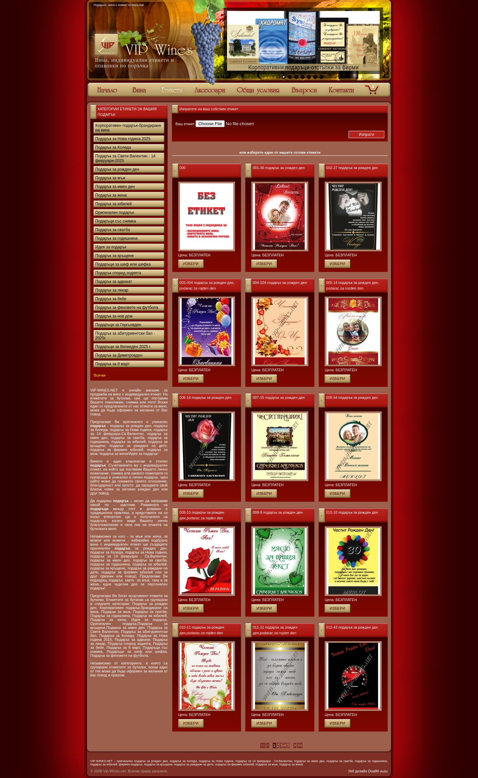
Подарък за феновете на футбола (126, 307)
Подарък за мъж (110, 178)
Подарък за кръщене (114, 255)
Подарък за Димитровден (118, 355)
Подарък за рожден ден (117, 169)
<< (263, 745)
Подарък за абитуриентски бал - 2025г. (125, 335)
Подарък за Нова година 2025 (122, 138)
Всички (100, 375)
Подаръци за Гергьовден (118, 324)
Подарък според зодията (118, 273)
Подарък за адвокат (113, 281)
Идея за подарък (110, 247)
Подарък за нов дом (113, 316)
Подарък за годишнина (116, 238)
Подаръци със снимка (115, 221)
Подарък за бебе (110, 299)
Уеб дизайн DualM (368, 771)
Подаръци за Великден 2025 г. (123, 346)
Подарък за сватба (112, 229)
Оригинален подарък (114, 212)
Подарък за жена (111, 195)
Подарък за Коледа (113, 147)
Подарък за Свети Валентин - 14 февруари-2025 (125, 158)
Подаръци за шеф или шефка (123, 264)
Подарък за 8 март (112, 364)
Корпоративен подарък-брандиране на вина (128, 127)
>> (299, 745)
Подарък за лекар (111, 290)
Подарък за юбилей (113, 204)
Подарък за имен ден (115, 186)
